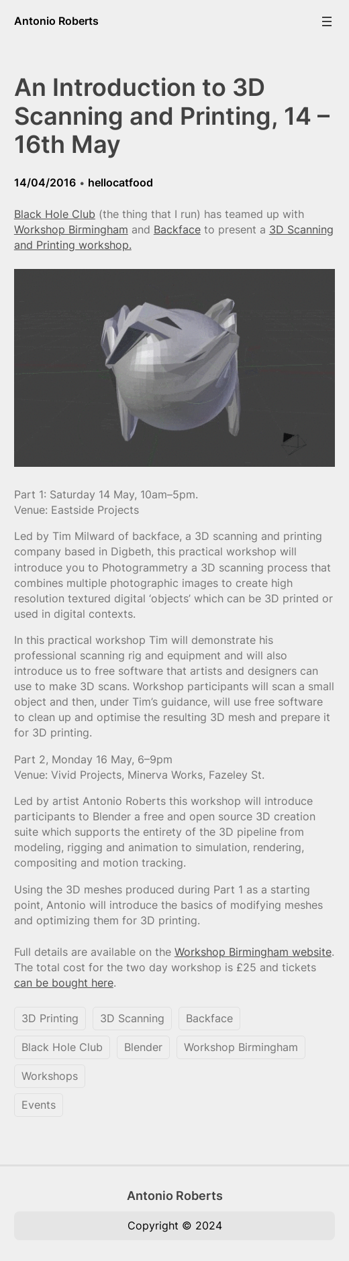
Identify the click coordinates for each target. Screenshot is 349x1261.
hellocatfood (120, 182)
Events (38, 1104)
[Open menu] (327, 21)
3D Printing (50, 1018)
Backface (177, 229)
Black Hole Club (54, 214)
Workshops (49, 1076)
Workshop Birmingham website (253, 951)
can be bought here (63, 982)
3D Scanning (132, 1018)
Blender (143, 1047)
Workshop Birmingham (71, 229)
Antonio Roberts (56, 21)
